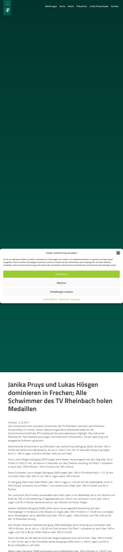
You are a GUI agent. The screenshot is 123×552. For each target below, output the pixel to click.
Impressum (75, 299)
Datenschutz (64, 299)
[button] (118, 252)
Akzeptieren (61, 274)
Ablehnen (61, 283)
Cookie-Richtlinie (50, 299)
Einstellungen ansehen (61, 292)
